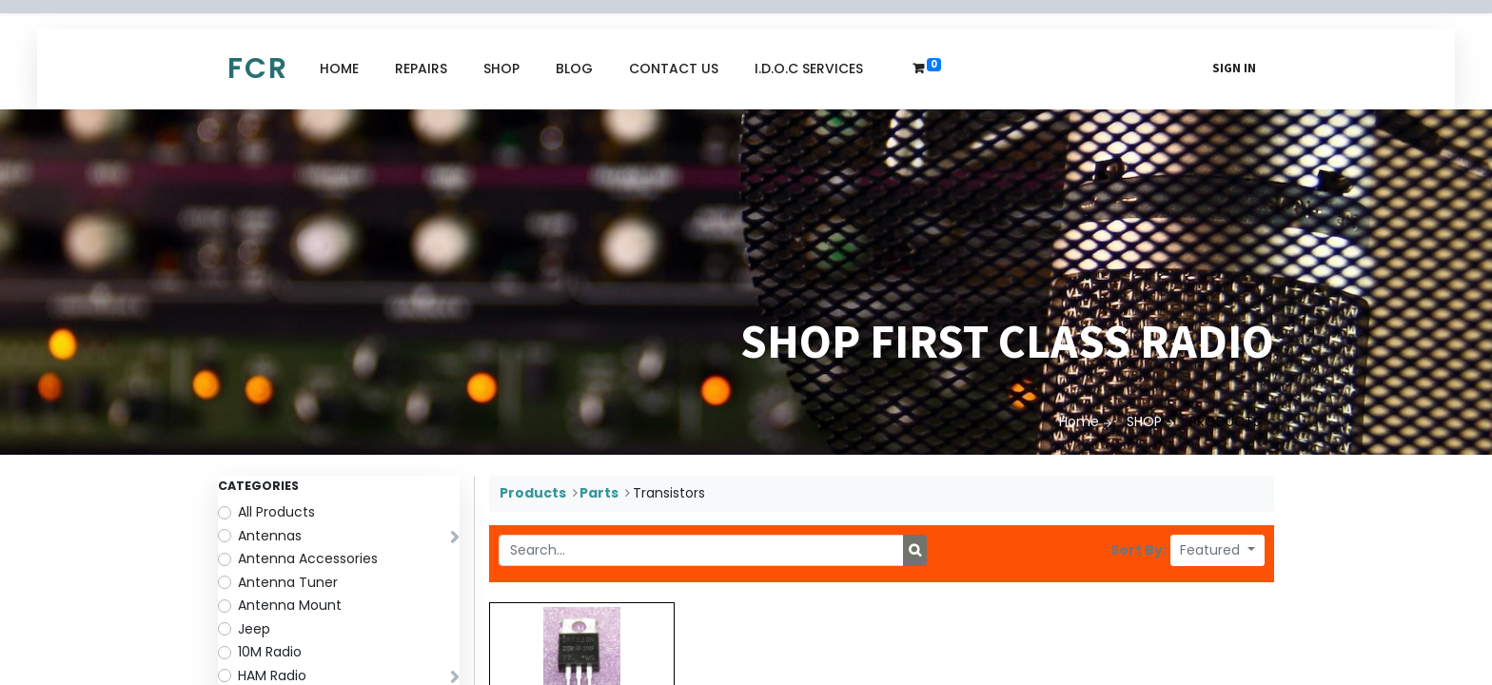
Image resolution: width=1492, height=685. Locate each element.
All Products (276, 511)
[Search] (915, 551)
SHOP (1144, 421)
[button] (1217, 550)
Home (1079, 421)
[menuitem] (339, 69)
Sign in (1234, 68)
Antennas (270, 535)
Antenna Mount (290, 605)
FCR (257, 68)
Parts (598, 492)
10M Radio (270, 651)
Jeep (254, 628)
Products (533, 492)
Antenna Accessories (308, 558)
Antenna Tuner (288, 582)
